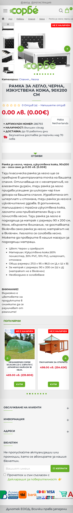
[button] (21, 49)
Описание (35, 149)
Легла (42, 19)
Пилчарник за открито (53, 362)
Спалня (31, 19)
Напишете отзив (53, 105)
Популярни (12, 321)
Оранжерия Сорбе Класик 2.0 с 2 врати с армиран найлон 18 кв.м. (20, 366)
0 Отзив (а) (29, 105)
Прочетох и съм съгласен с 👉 (33, 477)
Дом (10, 19)
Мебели (20, 19)
